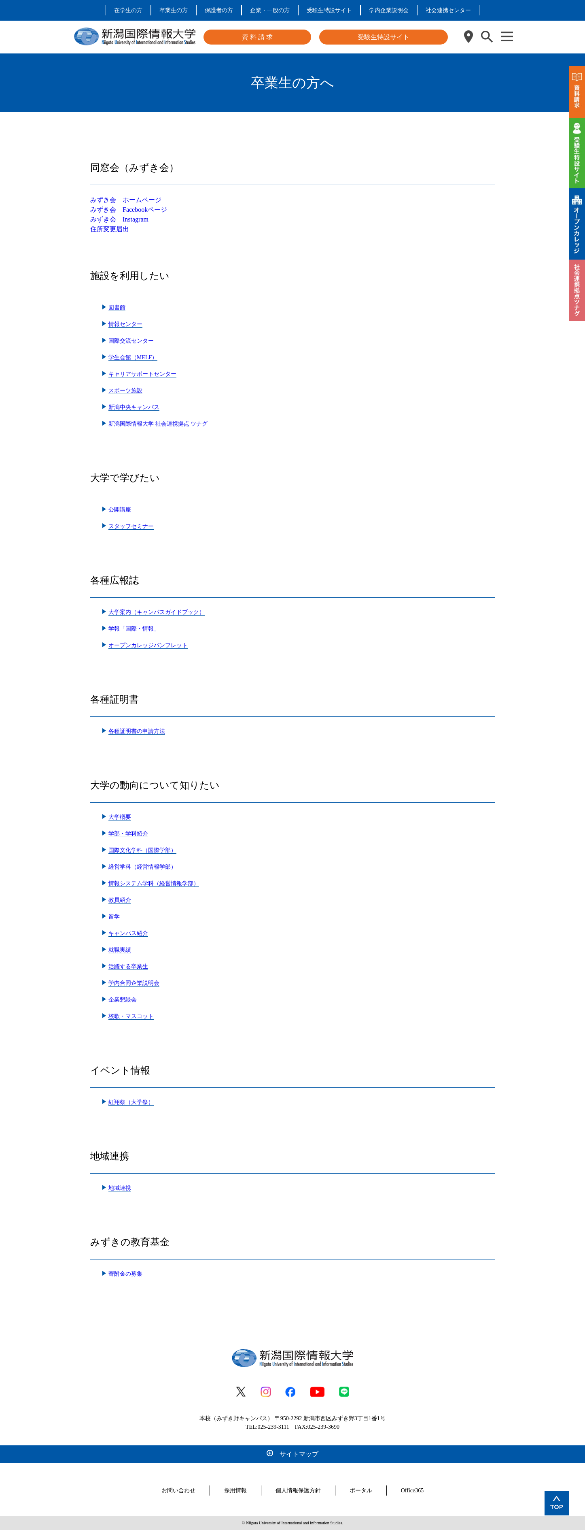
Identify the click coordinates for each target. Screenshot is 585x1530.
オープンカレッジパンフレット (148, 645)
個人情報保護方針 (298, 1490)
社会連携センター (448, 10)
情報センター (125, 324)
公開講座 (119, 510)
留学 (114, 917)
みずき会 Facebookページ (128, 209)
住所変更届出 (109, 229)
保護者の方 (219, 10)
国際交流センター (131, 341)
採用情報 (235, 1490)
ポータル (361, 1490)
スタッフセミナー (131, 526)
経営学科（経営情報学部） (142, 867)
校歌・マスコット (131, 1016)
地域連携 (119, 1188)
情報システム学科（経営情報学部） (153, 883)
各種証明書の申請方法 (136, 731)
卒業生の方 (173, 10)
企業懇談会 (122, 1000)
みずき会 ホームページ (125, 199)
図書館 (116, 308)
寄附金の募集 (125, 1274)
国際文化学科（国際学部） (142, 850)
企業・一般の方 (270, 10)
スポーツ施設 (125, 391)
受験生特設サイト (329, 10)
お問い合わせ (178, 1490)
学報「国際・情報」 (133, 629)
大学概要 (119, 817)
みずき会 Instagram (119, 219)
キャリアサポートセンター (142, 374)
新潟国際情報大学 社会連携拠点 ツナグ (158, 424)
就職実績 (119, 950)
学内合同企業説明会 (133, 983)
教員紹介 (119, 900)
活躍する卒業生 (128, 966)
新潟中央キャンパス (133, 407)
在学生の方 (128, 10)
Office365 (412, 1490)
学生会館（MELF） (132, 357)
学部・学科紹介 (128, 834)
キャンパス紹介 (128, 933)
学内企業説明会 (389, 10)
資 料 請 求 (257, 37)
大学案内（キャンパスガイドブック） (156, 612)
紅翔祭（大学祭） (131, 1102)
